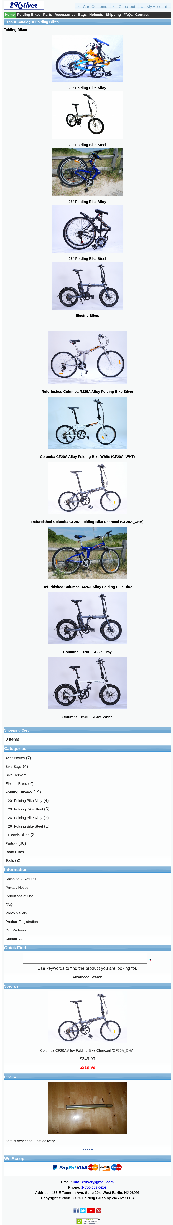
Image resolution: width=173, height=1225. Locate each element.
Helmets (96, 15)
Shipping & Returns (21, 879)
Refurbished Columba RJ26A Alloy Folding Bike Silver (87, 392)
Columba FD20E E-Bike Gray (87, 652)
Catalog (23, 22)
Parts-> (11, 843)
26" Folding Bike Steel (25, 826)
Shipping (113, 15)
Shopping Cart (16, 730)
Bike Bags (14, 767)
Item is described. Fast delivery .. (32, 1141)
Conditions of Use (20, 896)
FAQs (128, 15)
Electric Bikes (16, 784)
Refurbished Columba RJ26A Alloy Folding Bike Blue (87, 587)
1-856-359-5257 (94, 1187)
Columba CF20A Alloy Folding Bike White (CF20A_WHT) (87, 457)
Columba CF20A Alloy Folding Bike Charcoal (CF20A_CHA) (87, 1050)
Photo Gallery (16, 913)
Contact (141, 15)
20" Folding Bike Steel (25, 809)
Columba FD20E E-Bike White (87, 717)
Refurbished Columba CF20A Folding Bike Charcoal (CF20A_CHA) (87, 522)
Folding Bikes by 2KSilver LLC (108, 1198)
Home (10, 15)
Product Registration (22, 922)
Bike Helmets (16, 775)
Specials (11, 986)
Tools (10, 860)
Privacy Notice (17, 887)
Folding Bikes (29, 15)
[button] (93, 7)
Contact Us (14, 939)
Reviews (11, 1077)
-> (19, 792)
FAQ (9, 905)
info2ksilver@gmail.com (93, 1182)
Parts (47, 15)
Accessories (65, 15)
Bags (82, 15)
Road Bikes (15, 852)
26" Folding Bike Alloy (25, 818)
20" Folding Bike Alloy (25, 801)
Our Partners (16, 930)
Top (9, 22)
